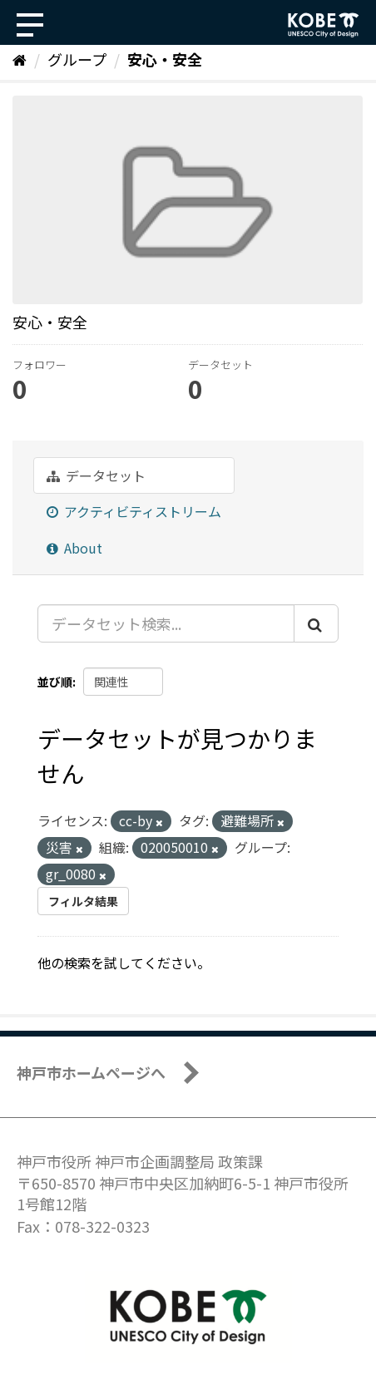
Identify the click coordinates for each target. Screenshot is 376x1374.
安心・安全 (164, 59)
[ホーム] (19, 59)
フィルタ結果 (83, 901)
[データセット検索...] (165, 623)
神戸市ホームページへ (91, 1072)
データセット (96, 475)
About (74, 548)
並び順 (54, 681)
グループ (76, 59)
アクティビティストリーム (134, 511)
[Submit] (316, 623)
